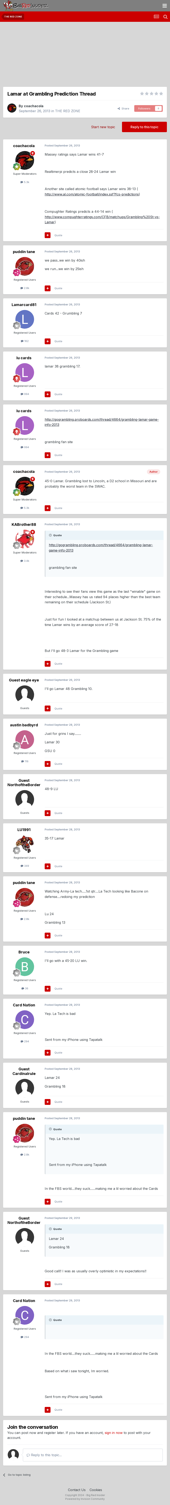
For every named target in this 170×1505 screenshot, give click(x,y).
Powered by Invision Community (85, 1498)
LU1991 (24, 830)
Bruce (24, 952)
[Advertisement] (85, 53)
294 (25, 1041)
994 (25, 394)
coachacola (33, 106)
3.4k (24, 560)
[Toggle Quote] (51, 535)
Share (123, 108)
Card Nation (24, 1005)
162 (25, 341)
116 (24, 761)
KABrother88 (24, 524)
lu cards (23, 358)
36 (24, 988)
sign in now (114, 1433)
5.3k (24, 182)
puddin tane (24, 252)
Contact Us (77, 1490)
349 (25, 865)
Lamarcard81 (24, 304)
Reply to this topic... (44, 1455)
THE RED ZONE (67, 111)
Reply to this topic (144, 127)
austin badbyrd (24, 725)
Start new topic (103, 127)
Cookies (96, 1490)
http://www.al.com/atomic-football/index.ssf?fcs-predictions (92, 194)
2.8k (24, 288)
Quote (58, 235)
